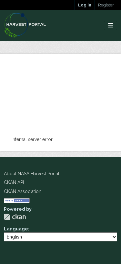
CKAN (15, 216)
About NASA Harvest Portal (31, 173)
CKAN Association (22, 191)
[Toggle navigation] (110, 25)
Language (16, 228)
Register (106, 5)
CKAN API (14, 182)
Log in (84, 5)
